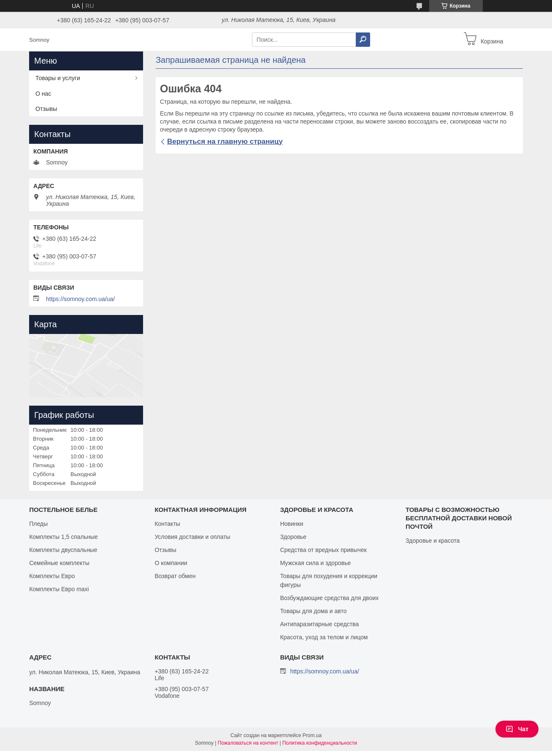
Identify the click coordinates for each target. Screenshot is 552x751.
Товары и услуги (57, 78)
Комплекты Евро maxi (59, 589)
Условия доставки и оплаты (192, 536)
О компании (170, 563)
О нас (43, 93)
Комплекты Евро (52, 576)
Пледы (38, 523)
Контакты (167, 523)
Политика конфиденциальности (319, 743)
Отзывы (46, 108)
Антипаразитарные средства (319, 624)
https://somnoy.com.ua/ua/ (80, 299)
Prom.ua (312, 735)
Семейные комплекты (59, 563)
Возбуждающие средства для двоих (329, 598)
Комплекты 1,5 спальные (63, 536)
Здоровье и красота (433, 540)
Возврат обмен (174, 576)
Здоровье (293, 536)
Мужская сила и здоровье (315, 563)
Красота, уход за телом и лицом (324, 637)
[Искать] (363, 39)
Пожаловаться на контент (248, 743)
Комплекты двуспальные (63, 549)
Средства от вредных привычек (323, 549)
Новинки (291, 523)
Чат (517, 729)
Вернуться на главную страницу (225, 141)
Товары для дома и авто (313, 611)
